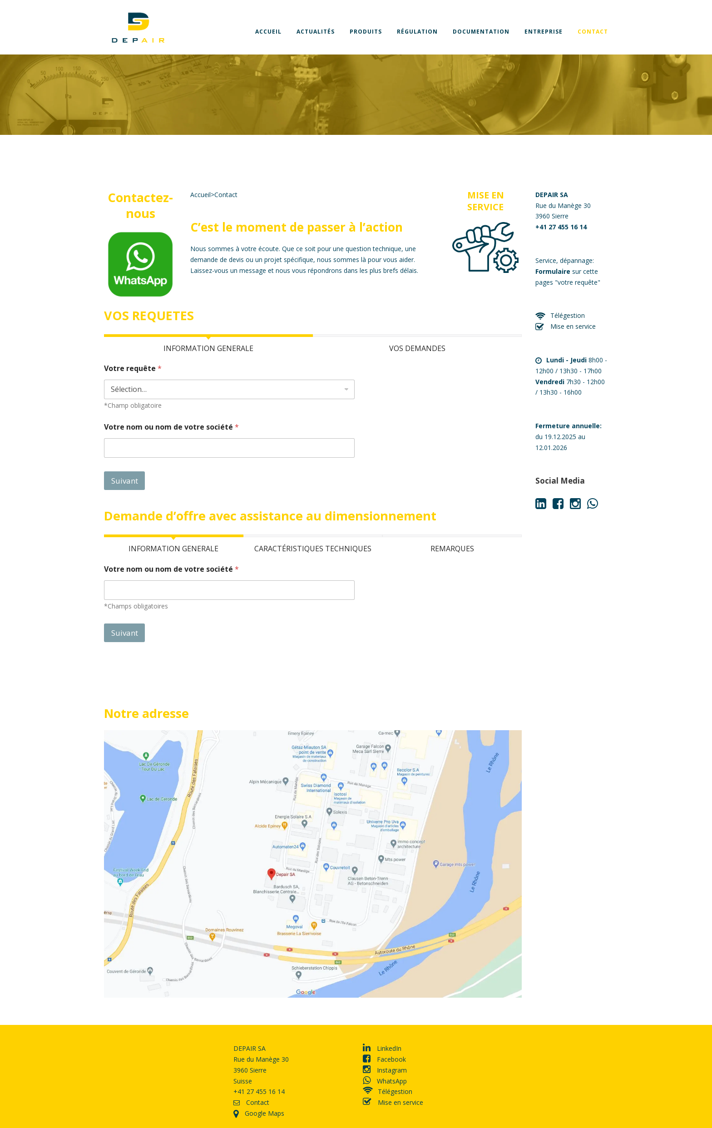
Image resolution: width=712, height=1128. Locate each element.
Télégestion (560, 315)
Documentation (481, 31)
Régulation (417, 31)
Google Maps (258, 1113)
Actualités (316, 31)
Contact (593, 31)
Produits (366, 31)
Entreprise (543, 31)
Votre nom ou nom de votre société (171, 427)
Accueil (268, 31)
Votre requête (133, 368)
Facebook (384, 1059)
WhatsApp (385, 1081)
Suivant (124, 480)
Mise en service (565, 326)
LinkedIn (382, 1048)
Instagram (385, 1070)
